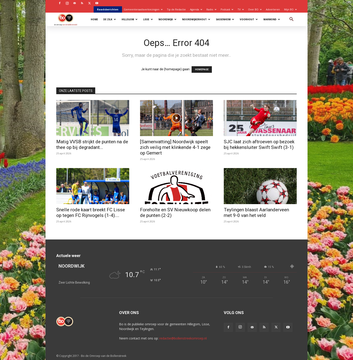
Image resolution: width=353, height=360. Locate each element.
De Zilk (109, 19)
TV (241, 9)
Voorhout (249, 19)
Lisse (148, 19)
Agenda (196, 9)
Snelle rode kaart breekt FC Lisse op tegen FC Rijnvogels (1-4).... (90, 212)
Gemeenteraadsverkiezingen (143, 9)
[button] (291, 20)
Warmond (271, 19)
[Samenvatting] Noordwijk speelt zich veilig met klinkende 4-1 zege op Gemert (175, 147)
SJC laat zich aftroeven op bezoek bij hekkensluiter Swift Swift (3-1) (259, 144)
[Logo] (67, 19)
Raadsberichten (107, 9)
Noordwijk (167, 19)
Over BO (255, 9)
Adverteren (273, 9)
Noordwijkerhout (196, 19)
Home (94, 19)
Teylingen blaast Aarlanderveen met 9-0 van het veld (256, 212)
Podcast (227, 9)
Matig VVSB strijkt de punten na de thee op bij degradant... (92, 144)
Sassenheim (225, 19)
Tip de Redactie (176, 9)
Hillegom (130, 19)
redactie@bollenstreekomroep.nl (183, 338)
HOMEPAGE (201, 69)
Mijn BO (290, 9)
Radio (211, 9)
